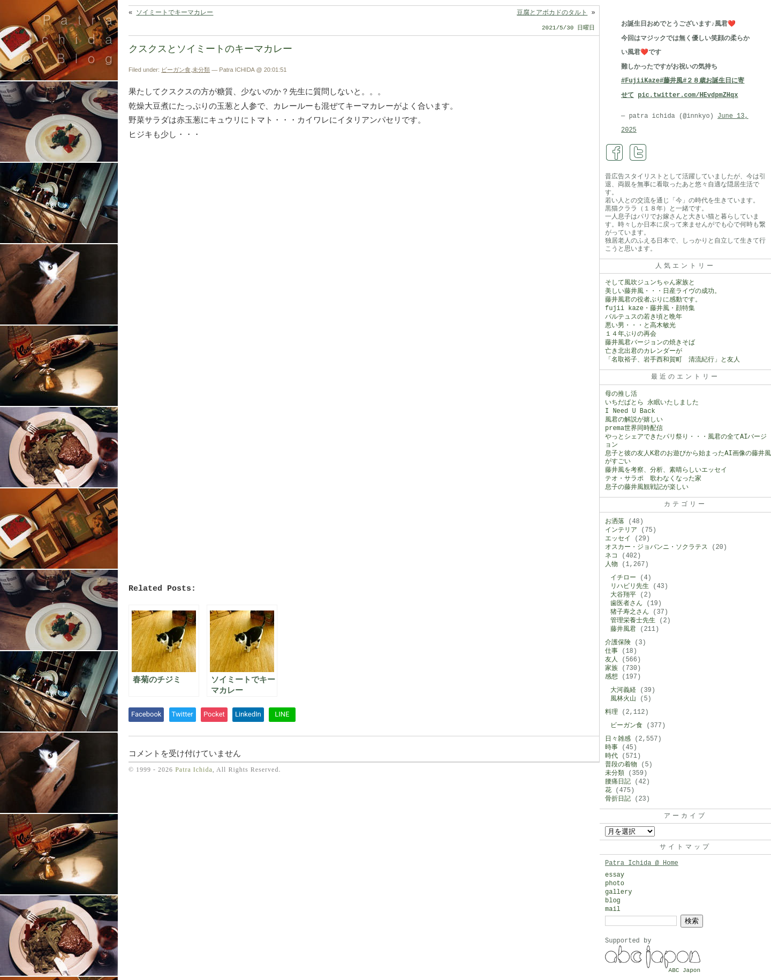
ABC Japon (684, 970)
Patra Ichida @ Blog (71, 38)
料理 (611, 712)
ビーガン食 (176, 69)
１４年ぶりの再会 (630, 334)
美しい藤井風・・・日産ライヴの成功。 (663, 291)
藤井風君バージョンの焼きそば (650, 342)
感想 (611, 677)
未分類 (201, 69)
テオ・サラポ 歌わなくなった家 (653, 479)
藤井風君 (623, 629)
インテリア (621, 530)
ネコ (611, 556)
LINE (282, 714)
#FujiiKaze (640, 81)
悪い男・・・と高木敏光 (640, 325)
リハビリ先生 (629, 586)
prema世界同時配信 (634, 428)
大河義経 (623, 690)
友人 (611, 660)
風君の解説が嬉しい (634, 420)
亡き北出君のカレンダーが (643, 351)
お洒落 (614, 521)
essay (614, 875)
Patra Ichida (194, 769)
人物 (611, 564)
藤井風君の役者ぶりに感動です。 (653, 300)
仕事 (611, 651)
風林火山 (623, 699)
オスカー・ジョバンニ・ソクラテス (656, 547)
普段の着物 (621, 764)
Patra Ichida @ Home (641, 863)
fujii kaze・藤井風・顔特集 (650, 308)
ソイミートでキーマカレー (174, 13)
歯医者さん (626, 603)
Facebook (146, 714)
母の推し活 (621, 394)
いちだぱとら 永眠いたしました (652, 402)
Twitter (182, 714)
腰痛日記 (618, 782)
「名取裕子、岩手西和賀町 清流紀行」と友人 (672, 360)
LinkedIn (248, 714)
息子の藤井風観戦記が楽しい (647, 487)
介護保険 (618, 642)
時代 (611, 756)
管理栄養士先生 (632, 620)
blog (613, 900)
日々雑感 (618, 739)
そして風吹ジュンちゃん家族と (650, 283)
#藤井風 (671, 81)
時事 (611, 747)
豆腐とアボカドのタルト (552, 13)
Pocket (214, 714)
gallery (618, 892)
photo (614, 883)
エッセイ (618, 538)
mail (613, 909)
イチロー (623, 578)
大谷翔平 (623, 595)
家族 (611, 668)
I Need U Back (630, 411)
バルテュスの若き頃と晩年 (643, 317)
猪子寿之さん (629, 612)
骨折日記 (618, 799)
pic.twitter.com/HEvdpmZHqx (688, 95)
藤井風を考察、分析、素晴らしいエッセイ (666, 470)
